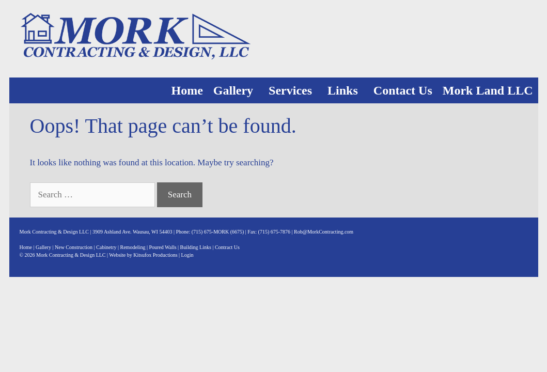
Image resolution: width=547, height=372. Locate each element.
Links (342, 90)
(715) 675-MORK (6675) (218, 232)
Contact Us (402, 90)
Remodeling (133, 247)
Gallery (233, 90)
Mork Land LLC (488, 90)
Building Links (195, 247)
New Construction (73, 247)
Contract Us (227, 247)
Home (186, 90)
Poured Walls (162, 247)
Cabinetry (106, 247)
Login (187, 255)
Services (290, 90)
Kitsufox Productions (155, 255)
